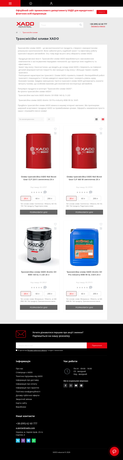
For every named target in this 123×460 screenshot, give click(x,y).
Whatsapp (34, 441)
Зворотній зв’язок (24, 399)
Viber (23, 441)
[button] (51, 3)
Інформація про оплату (26, 384)
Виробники (21, 407)
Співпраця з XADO (24, 372)
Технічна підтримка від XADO (29, 376)
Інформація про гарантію (27, 387)
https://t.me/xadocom (81, 385)
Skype (18, 441)
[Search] (80, 25)
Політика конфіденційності (28, 391)
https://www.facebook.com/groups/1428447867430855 (65, 385)
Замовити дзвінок (98, 26)
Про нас (19, 368)
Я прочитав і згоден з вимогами (40, 350)
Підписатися (97, 345)
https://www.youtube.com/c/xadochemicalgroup (76, 385)
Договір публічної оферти (37, 350)
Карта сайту (21, 403)
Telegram (28, 441)
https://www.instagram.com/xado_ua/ (71, 385)
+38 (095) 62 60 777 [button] (26, 423)
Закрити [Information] (102, 12)
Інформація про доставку (27, 380)
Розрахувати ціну (38, 212)
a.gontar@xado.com (25, 428)
